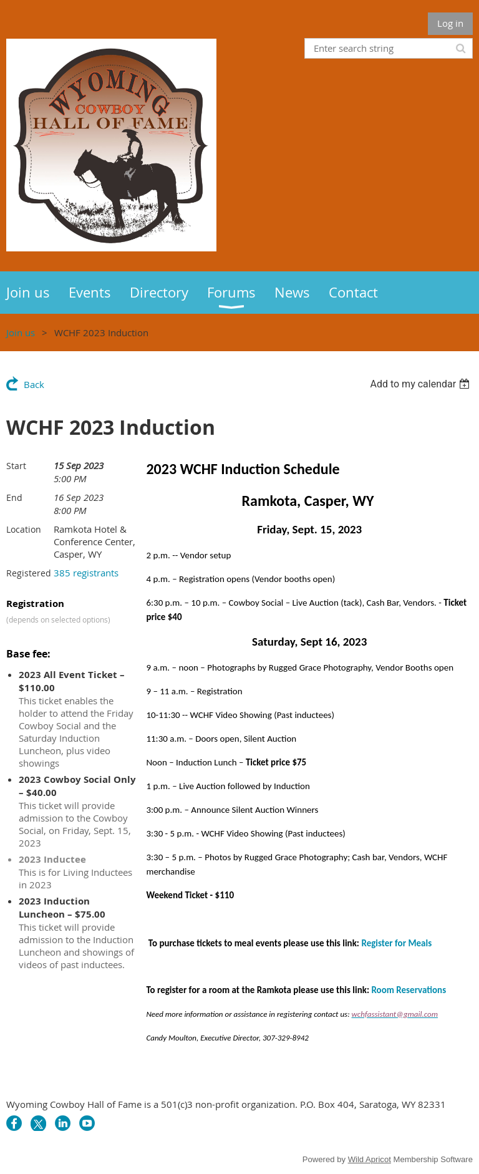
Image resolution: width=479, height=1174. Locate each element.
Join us (20, 332)
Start (16, 466)
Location (23, 529)
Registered (28, 573)
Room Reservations (408, 990)
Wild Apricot (369, 1159)
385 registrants (86, 572)
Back (34, 384)
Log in (450, 23)
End (14, 497)
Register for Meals (396, 943)
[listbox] (421, 384)
